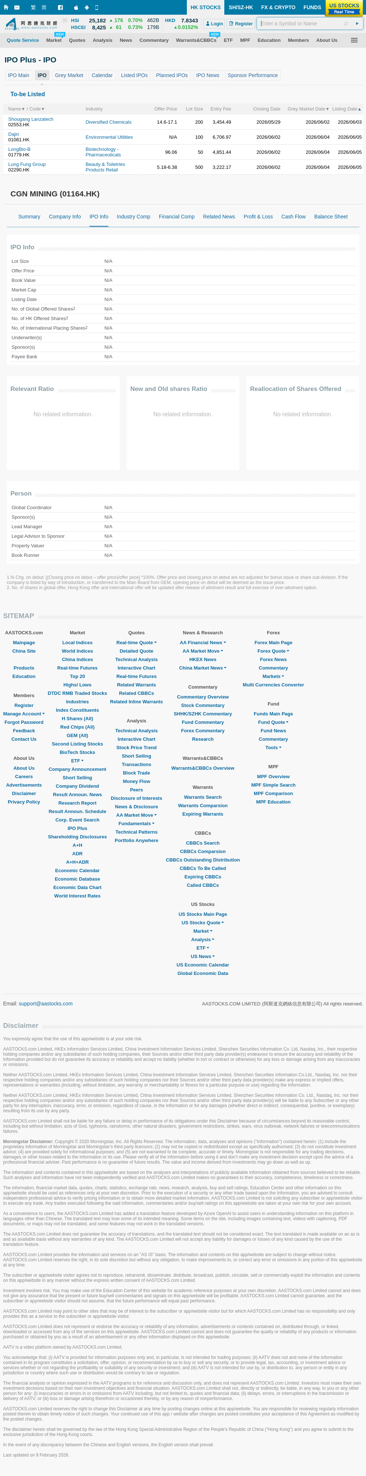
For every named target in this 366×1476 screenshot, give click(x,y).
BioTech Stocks (77, 752)
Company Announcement (77, 769)
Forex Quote (273, 651)
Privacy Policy (24, 802)
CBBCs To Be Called (203, 868)
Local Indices (77, 642)
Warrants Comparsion (203, 805)
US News (203, 956)
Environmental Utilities (109, 137)
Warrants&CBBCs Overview (202, 768)
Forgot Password (23, 722)
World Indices (77, 651)
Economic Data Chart (77, 887)
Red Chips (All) (77, 727)
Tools (273, 747)
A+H (77, 845)
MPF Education (273, 802)
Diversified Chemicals (108, 122)
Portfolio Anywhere (136, 840)
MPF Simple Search (273, 785)
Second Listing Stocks (77, 744)
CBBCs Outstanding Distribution (203, 860)
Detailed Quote (136, 651)
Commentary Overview (203, 697)
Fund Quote (273, 722)
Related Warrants (136, 685)
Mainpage (24, 642)
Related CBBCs (136, 693)
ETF (77, 761)
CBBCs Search (203, 843)
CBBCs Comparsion (202, 851)
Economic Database (77, 879)
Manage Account (24, 714)
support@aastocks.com (46, 1004)
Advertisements (24, 785)
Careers (24, 776)
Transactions (136, 764)
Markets (273, 676)
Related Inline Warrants (136, 701)
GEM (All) (77, 735)
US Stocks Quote (203, 922)
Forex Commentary (202, 730)
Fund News (273, 730)
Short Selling (77, 777)
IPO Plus (77, 828)
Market (203, 931)
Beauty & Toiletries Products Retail (105, 167)
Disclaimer (24, 793)
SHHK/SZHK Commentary (203, 714)
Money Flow (136, 781)
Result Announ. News (77, 794)
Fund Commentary (203, 722)
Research (203, 739)
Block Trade (136, 773)
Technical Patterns (137, 832)
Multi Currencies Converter (273, 685)
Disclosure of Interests (136, 798)
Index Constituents (77, 710)
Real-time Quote (136, 642)
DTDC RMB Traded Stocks (77, 693)
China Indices (77, 659)
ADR (77, 853)
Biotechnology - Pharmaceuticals (103, 151)
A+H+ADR (77, 862)
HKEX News (203, 659)
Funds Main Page (273, 714)
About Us (24, 768)
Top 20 (77, 676)
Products (24, 668)
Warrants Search (203, 797)
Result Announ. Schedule (77, 811)
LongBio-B (19, 149)
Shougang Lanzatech (31, 119)
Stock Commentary (202, 705)
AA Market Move (136, 815)
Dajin (13, 134)
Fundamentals (137, 823)
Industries (77, 701)
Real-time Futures (77, 668)
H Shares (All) (77, 718)
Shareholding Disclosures (77, 836)
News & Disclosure (136, 806)
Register (23, 705)
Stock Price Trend (136, 747)
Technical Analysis (136, 659)
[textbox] (310, 23)
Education (24, 676)
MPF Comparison (273, 793)
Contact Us (24, 739)
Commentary (273, 668)
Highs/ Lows (78, 685)
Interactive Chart (137, 668)
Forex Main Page (273, 642)
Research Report (77, 803)
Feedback (24, 730)
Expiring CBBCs (202, 877)
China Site (24, 651)
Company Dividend (77, 786)
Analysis (202, 939)
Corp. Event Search (77, 820)
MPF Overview (273, 776)
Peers (136, 790)
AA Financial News (203, 642)
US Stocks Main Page (202, 914)
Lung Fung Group (27, 164)
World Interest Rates (77, 896)
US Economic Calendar (203, 965)
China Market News (203, 668)
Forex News (273, 659)
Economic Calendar (77, 870)
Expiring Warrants (202, 814)
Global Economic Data (203, 973)
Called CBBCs (203, 885)
